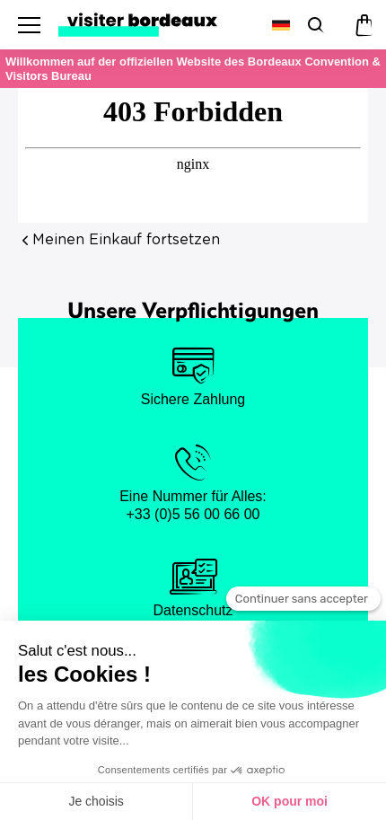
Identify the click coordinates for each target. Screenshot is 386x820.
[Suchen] (314, 24)
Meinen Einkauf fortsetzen (126, 240)
